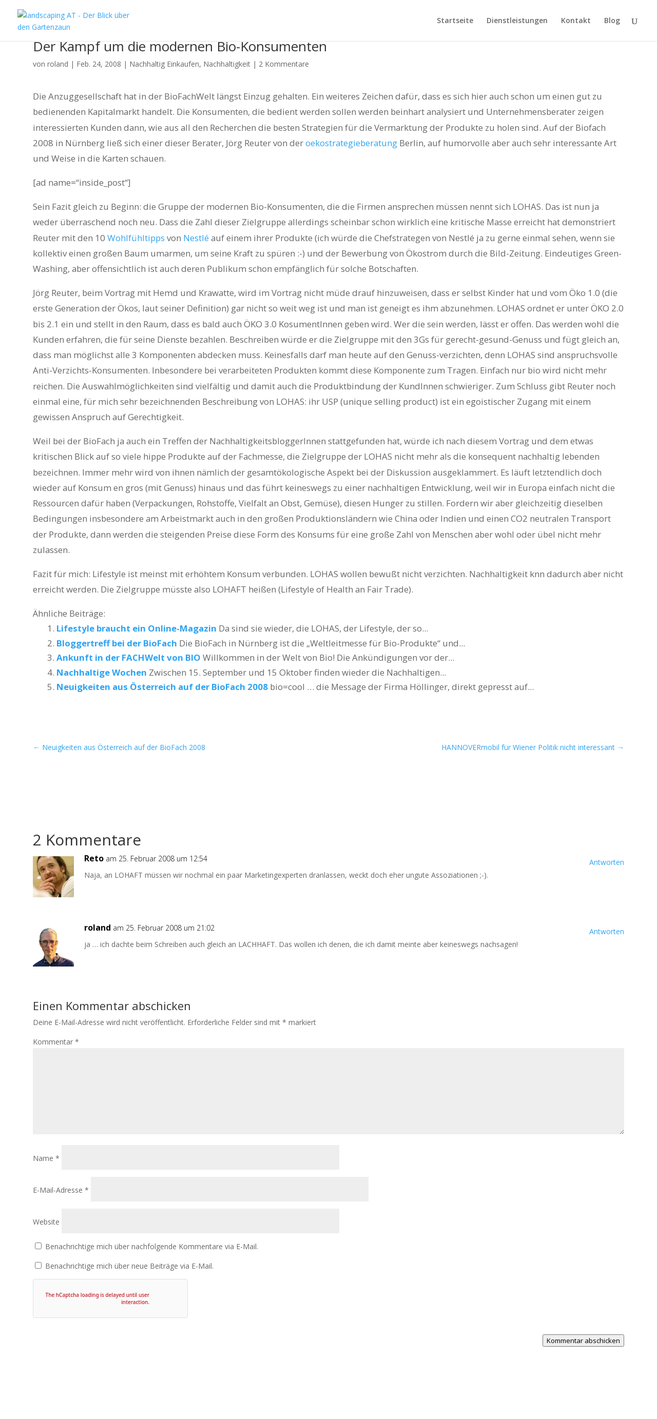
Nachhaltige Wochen (101, 672)
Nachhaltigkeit (226, 64)
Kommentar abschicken (583, 1340)
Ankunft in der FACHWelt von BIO (128, 657)
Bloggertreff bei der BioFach (116, 643)
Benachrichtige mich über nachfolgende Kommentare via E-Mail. (151, 1246)
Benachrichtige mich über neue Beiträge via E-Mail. (129, 1266)
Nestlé (196, 238)
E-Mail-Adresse (61, 1190)
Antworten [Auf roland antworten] (606, 931)
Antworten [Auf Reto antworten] (606, 862)
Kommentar (56, 1042)
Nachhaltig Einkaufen (164, 64)
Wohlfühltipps (136, 238)
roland (57, 64)
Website (46, 1222)
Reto (94, 858)
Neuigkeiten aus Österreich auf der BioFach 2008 (162, 687)
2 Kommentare (284, 64)
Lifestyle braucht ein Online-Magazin (136, 628)
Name (46, 1158)
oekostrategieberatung (351, 143)
